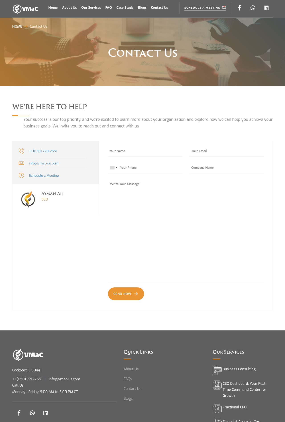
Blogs (142, 8)
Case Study (125, 8)
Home (53, 8)
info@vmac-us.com (43, 163)
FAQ (108, 8)
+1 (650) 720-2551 (43, 151)
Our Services (91, 8)
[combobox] (113, 167)
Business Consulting (239, 371)
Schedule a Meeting (205, 7)
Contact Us (159, 8)
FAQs (128, 381)
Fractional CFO (235, 409)
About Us (69, 8)
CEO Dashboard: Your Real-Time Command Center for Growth (245, 392)
